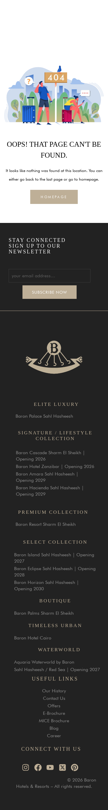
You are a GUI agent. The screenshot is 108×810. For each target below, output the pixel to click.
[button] (97, 16)
